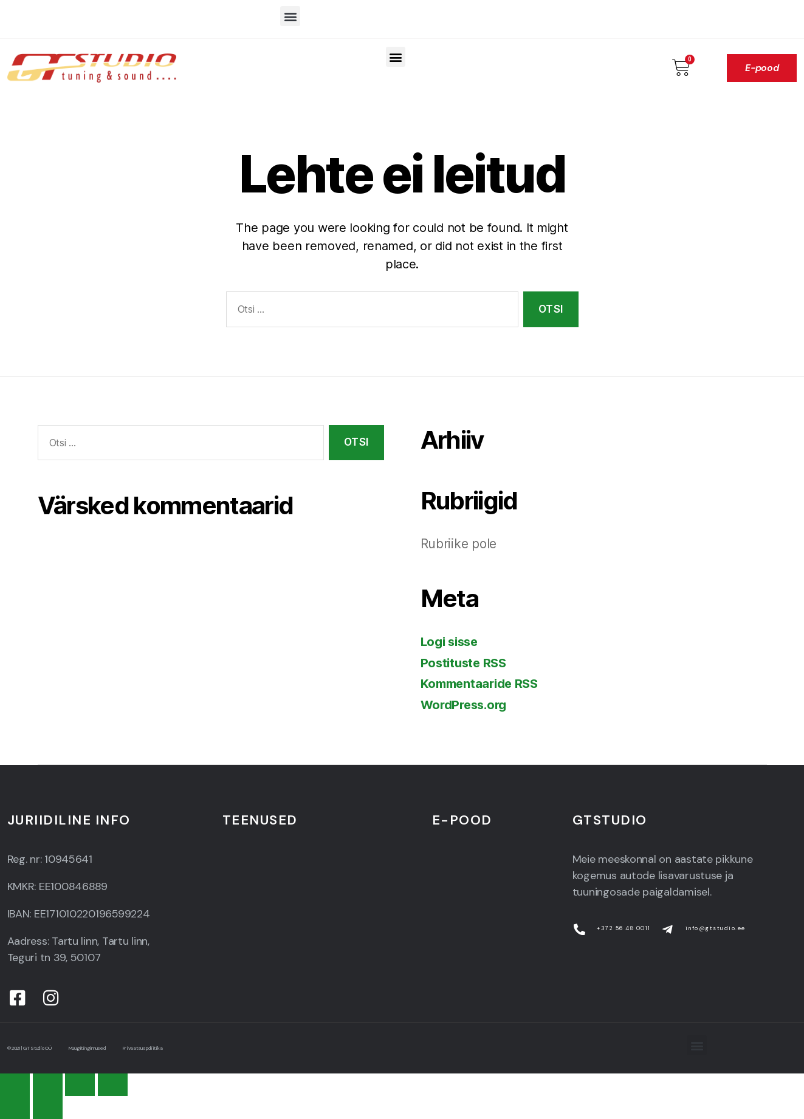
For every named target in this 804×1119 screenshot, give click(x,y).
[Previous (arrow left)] (15, 1107)
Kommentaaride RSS (483, 683)
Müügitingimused (116, 1048)
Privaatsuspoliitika (188, 1048)
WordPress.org (467, 704)
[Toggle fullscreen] (80, 1084)
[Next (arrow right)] (48, 1107)
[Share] (48, 1084)
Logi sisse (452, 641)
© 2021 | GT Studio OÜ (38, 1048)
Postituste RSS (465, 662)
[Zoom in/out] (113, 1084)
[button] (290, 16)
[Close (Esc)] (15, 1084)
